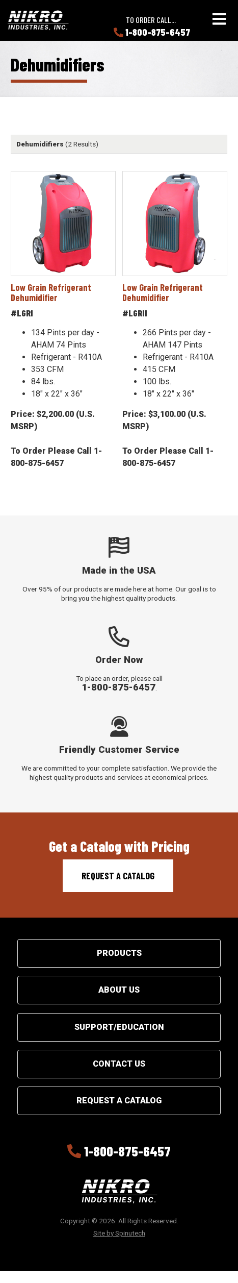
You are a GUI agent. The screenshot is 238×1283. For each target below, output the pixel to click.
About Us (119, 990)
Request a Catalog (118, 875)
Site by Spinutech (119, 1233)
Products (119, 953)
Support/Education (119, 1027)
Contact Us (119, 1064)
